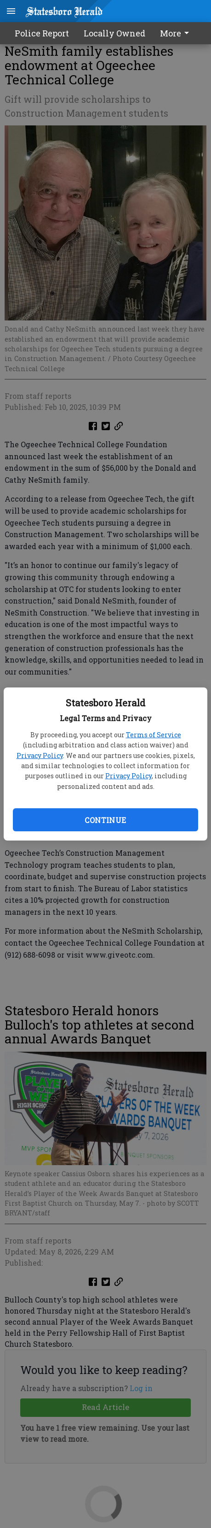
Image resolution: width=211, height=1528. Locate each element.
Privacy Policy (40, 755)
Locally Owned (114, 33)
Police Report (42, 33)
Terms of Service (153, 734)
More (176, 33)
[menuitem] (177, 33)
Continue (105, 820)
